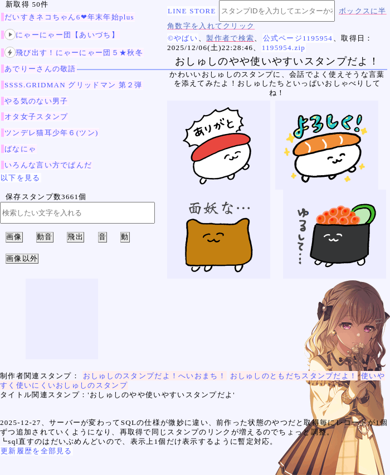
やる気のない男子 (36, 101)
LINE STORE (192, 11)
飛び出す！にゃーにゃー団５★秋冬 (73, 52)
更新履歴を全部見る (36, 451)
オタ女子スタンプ (36, 116)
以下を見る (21, 178)
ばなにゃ (20, 149)
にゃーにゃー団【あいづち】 (61, 34)
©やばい (183, 38)
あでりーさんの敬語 (40, 69)
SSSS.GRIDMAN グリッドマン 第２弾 (73, 85)
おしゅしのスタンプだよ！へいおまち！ (154, 376)
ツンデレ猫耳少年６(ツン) (51, 132)
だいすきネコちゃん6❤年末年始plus (69, 17)
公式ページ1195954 (298, 38)
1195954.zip (283, 47)
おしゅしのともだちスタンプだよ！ (294, 376)
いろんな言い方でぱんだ (48, 165)
